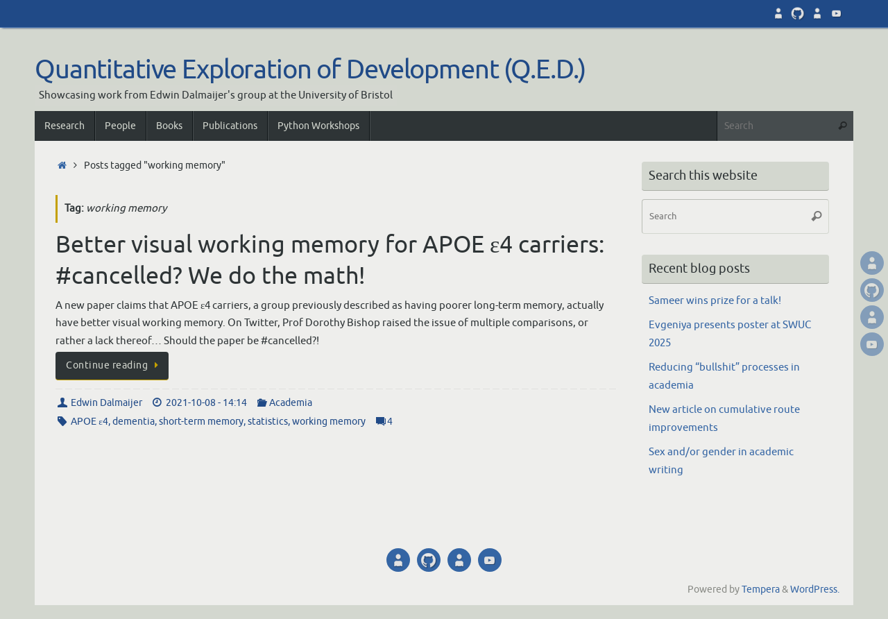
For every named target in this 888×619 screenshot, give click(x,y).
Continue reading (114, 365)
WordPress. (814, 589)
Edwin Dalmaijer (106, 403)
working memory (329, 421)
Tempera (761, 589)
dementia (133, 421)
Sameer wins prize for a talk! (715, 300)
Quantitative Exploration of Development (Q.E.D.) (310, 70)
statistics (268, 421)
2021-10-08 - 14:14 (206, 403)
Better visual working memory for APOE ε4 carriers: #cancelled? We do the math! (330, 260)
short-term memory (201, 421)
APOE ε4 (89, 421)
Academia (290, 403)
